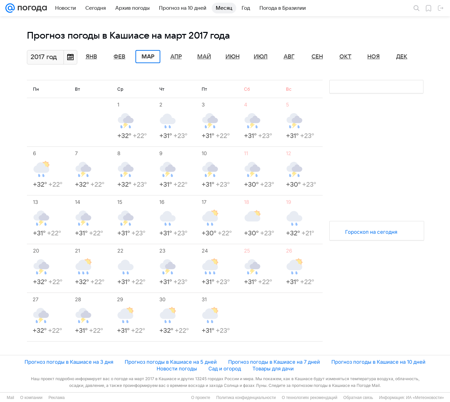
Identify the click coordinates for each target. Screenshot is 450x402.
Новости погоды (177, 368)
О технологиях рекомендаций (309, 397)
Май (204, 57)
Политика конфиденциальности (246, 397)
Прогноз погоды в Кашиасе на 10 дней (378, 362)
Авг (289, 57)
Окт (345, 57)
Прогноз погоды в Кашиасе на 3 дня (69, 362)
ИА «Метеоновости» (425, 397)
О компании (31, 397)
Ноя (373, 57)
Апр (176, 57)
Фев (119, 57)
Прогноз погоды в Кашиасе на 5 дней (171, 362)
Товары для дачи (273, 368)
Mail (10, 397)
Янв (91, 57)
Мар (147, 57)
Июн (233, 57)
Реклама (56, 397)
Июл (261, 57)
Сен (317, 57)
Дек (401, 57)
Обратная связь (358, 397)
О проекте (200, 397)
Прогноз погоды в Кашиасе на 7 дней (274, 362)
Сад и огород (224, 368)
